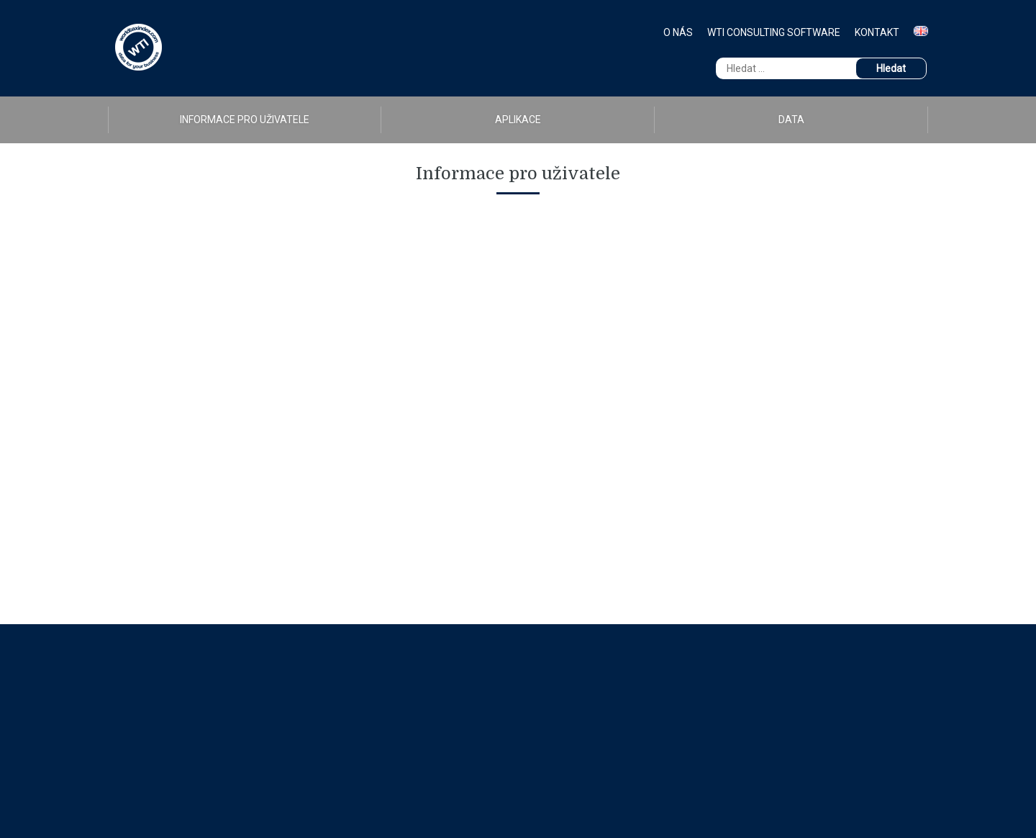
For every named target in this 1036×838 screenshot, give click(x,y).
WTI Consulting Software (773, 32)
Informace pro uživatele (244, 119)
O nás (678, 32)
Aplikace (518, 119)
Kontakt (877, 32)
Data (791, 119)
